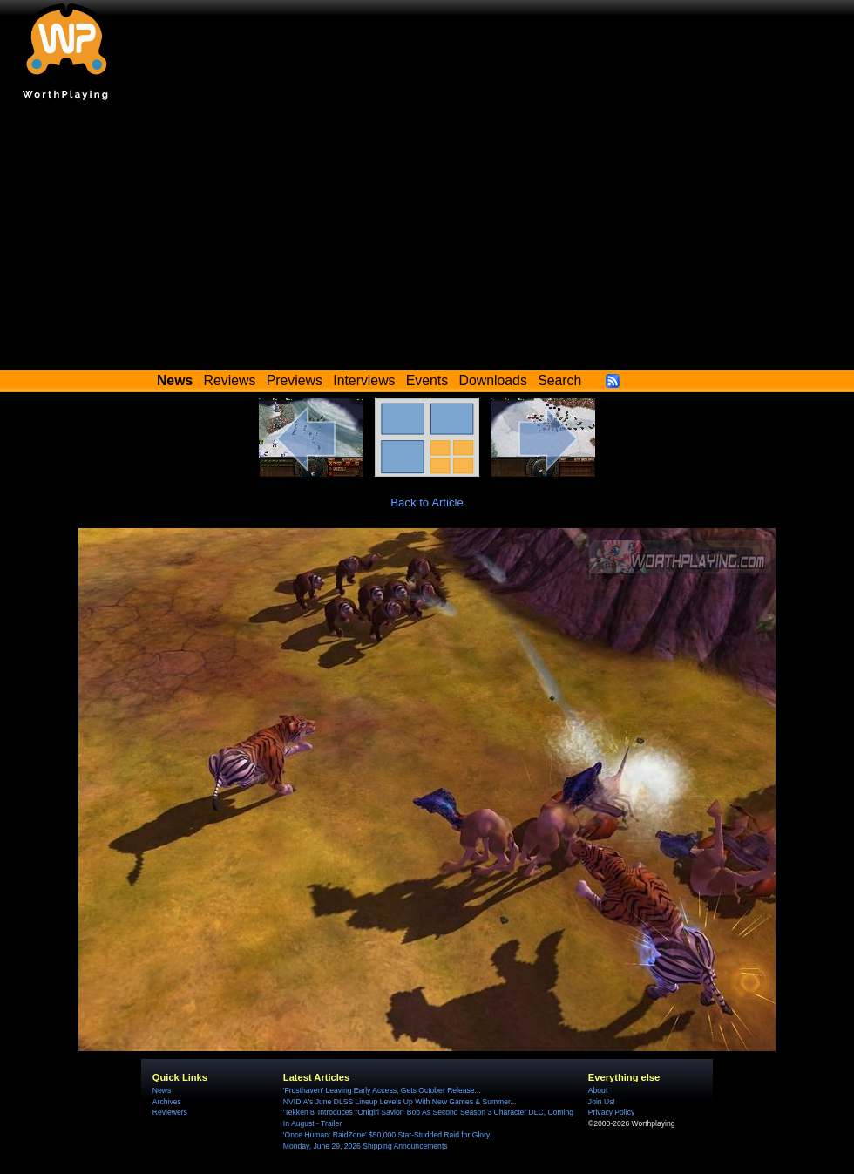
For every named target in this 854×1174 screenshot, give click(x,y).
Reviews (230, 380)
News (161, 1090)
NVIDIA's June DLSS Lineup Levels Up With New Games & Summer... (400, 1101)
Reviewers (169, 1112)
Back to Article (427, 502)
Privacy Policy (611, 1112)
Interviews (364, 380)
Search (559, 380)
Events (427, 380)
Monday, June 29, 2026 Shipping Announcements (365, 1146)
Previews (294, 380)
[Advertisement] (427, 240)
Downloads (493, 380)
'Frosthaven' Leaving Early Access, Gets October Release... (382, 1090)
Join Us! (601, 1101)
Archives (166, 1101)
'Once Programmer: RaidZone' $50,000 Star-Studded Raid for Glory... (389, 1134)
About (597, 1090)
